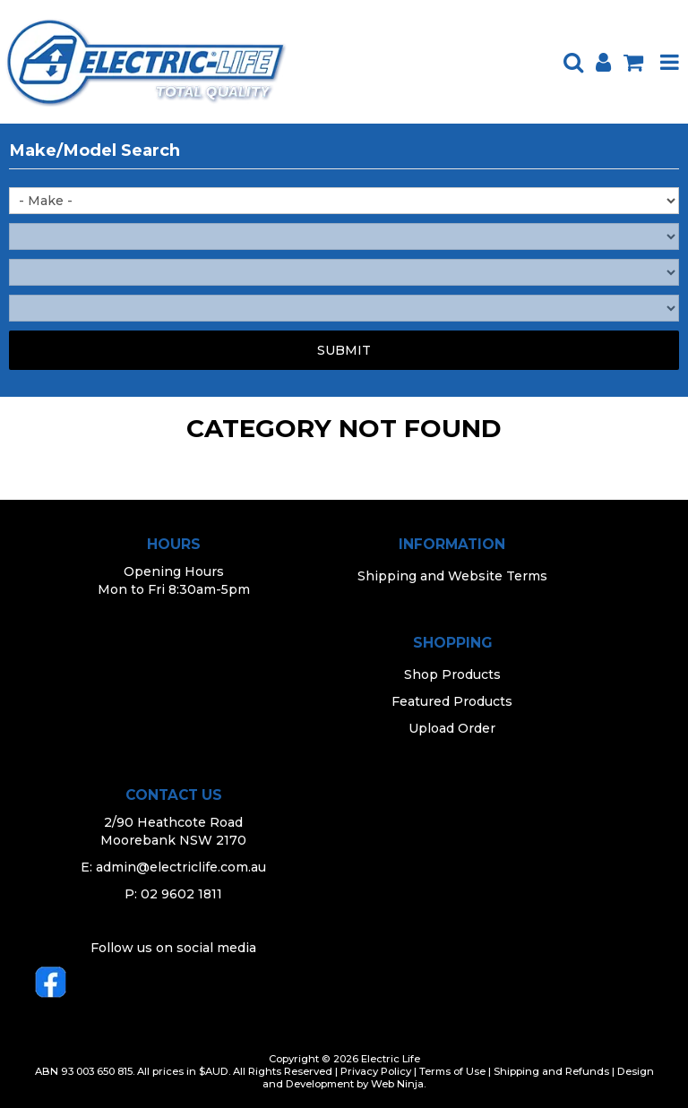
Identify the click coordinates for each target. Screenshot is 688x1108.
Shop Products (452, 674)
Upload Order (451, 728)
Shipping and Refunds (551, 1071)
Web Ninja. (398, 1084)
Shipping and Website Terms (452, 576)
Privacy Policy (375, 1071)
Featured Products (451, 701)
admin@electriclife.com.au (181, 867)
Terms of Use (452, 1071)
